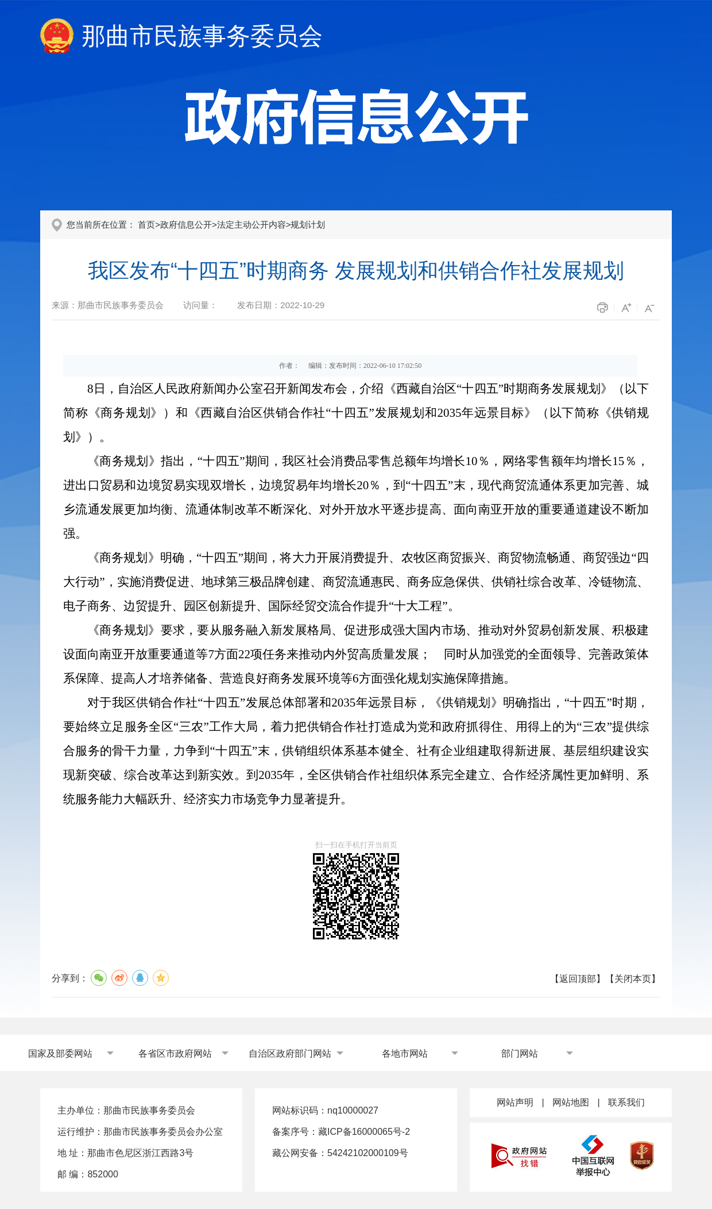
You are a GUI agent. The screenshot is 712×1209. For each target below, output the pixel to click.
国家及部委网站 (60, 1053)
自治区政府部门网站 (290, 1053)
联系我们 (626, 1102)
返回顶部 (577, 979)
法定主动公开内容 (251, 224)
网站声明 (515, 1102)
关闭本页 (632, 979)
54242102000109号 (367, 1153)
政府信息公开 (186, 224)
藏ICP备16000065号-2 (364, 1132)
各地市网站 (405, 1053)
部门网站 (519, 1053)
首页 (146, 224)
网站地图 (570, 1102)
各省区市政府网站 (175, 1053)
